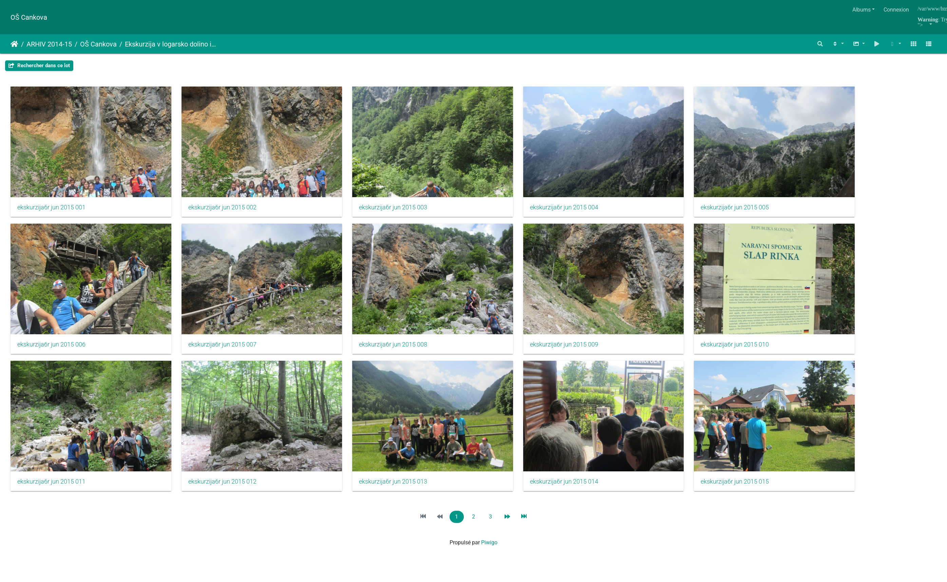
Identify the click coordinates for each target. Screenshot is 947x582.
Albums (861, 9)
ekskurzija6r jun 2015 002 (210, 199)
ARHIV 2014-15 (49, 44)
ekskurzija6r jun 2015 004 (527, 199)
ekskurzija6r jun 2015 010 (686, 327)
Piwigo (489, 517)
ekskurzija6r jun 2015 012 (210, 456)
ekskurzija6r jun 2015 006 (51, 327)
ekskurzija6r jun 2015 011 (51, 456)
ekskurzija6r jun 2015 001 (51, 199)
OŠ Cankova (29, 17)
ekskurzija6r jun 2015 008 (369, 327)
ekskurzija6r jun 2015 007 (210, 327)
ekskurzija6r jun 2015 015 (686, 456)
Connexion (896, 9)
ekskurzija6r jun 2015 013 (369, 456)
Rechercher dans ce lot (39, 65)
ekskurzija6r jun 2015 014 (527, 456)
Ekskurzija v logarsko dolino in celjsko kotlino (172, 44)
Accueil (14, 44)
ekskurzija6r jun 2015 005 (686, 199)
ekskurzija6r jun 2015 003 (369, 199)
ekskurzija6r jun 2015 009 (527, 327)
